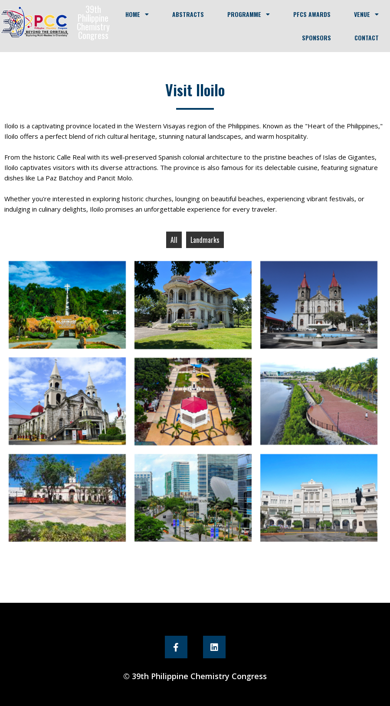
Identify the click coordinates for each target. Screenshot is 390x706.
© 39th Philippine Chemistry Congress (195, 676)
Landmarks (205, 240)
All (173, 240)
